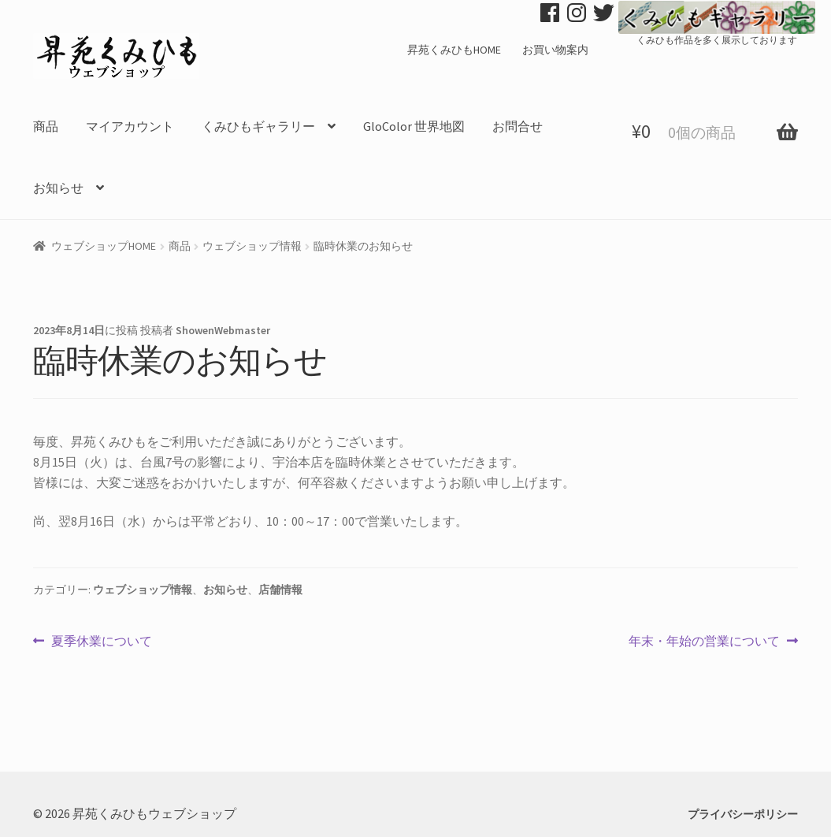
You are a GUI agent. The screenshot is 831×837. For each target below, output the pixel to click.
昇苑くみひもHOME (454, 50)
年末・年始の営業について (704, 641)
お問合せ (517, 126)
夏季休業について (101, 641)
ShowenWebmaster (223, 330)
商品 (45, 126)
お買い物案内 (555, 50)
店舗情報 (280, 589)
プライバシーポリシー (743, 814)
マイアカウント (130, 126)
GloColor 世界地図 (414, 126)
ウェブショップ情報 (252, 246)
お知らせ (58, 187)
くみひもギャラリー (258, 126)
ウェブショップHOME (103, 246)
